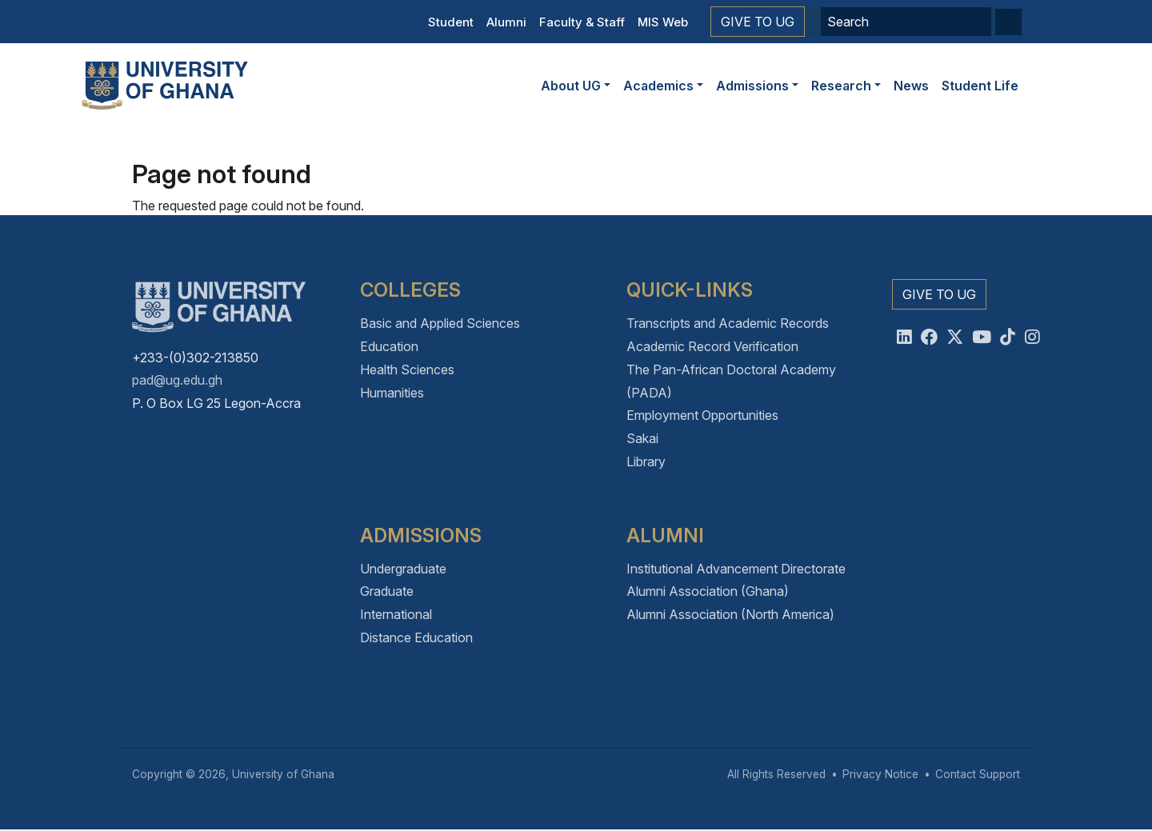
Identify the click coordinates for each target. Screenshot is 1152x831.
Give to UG (757, 22)
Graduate (387, 591)
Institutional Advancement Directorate (736, 569)
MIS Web (663, 22)
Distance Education (416, 637)
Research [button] (841, 86)
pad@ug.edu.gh (177, 380)
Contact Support (977, 774)
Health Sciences (407, 370)
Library (646, 461)
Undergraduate (403, 569)
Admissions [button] (752, 86)
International (396, 614)
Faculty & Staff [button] (582, 22)
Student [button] (451, 22)
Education (389, 346)
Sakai (642, 438)
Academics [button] (658, 86)
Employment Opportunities (702, 415)
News (911, 86)
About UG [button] (571, 86)
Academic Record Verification (712, 346)
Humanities (392, 393)
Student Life (980, 86)
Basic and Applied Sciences (440, 323)
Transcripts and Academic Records (727, 323)
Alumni (506, 22)
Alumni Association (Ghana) (707, 591)
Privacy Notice (880, 774)
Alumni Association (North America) (730, 614)
